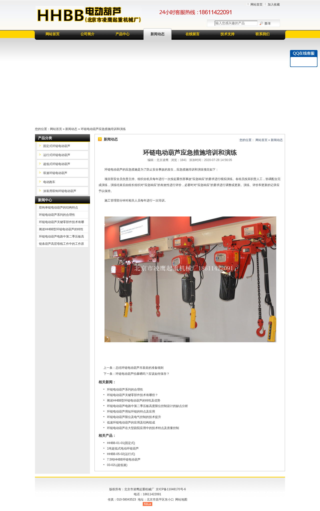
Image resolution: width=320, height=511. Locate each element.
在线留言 (193, 34)
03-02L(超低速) (117, 465)
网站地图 (181, 499)
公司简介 (87, 34)
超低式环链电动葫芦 (56, 164)
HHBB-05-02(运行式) (121, 454)
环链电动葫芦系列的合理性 (125, 389)
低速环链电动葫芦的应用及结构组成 (131, 422)
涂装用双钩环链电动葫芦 (59, 191)
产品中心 (123, 34)
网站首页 (256, 4)
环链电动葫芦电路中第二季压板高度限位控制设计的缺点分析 (147, 406)
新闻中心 (45, 200)
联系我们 (263, 34)
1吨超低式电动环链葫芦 (123, 448)
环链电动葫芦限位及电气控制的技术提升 (134, 417)
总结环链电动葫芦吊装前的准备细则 (140, 368)
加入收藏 (274, 4)
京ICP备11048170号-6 (171, 489)
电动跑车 (49, 182)
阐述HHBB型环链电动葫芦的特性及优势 (133, 400)
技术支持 (227, 34)
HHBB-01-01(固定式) (121, 443)
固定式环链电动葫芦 (56, 146)
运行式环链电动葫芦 (56, 155)
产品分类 (45, 138)
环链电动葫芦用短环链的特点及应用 (131, 411)
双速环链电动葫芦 (55, 173)
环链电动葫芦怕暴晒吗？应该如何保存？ (143, 374)
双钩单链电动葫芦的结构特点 (58, 207)
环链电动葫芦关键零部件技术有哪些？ (132, 395)
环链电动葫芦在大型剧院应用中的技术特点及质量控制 (143, 428)
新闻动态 (157, 34)
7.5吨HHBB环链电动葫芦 (123, 459)
